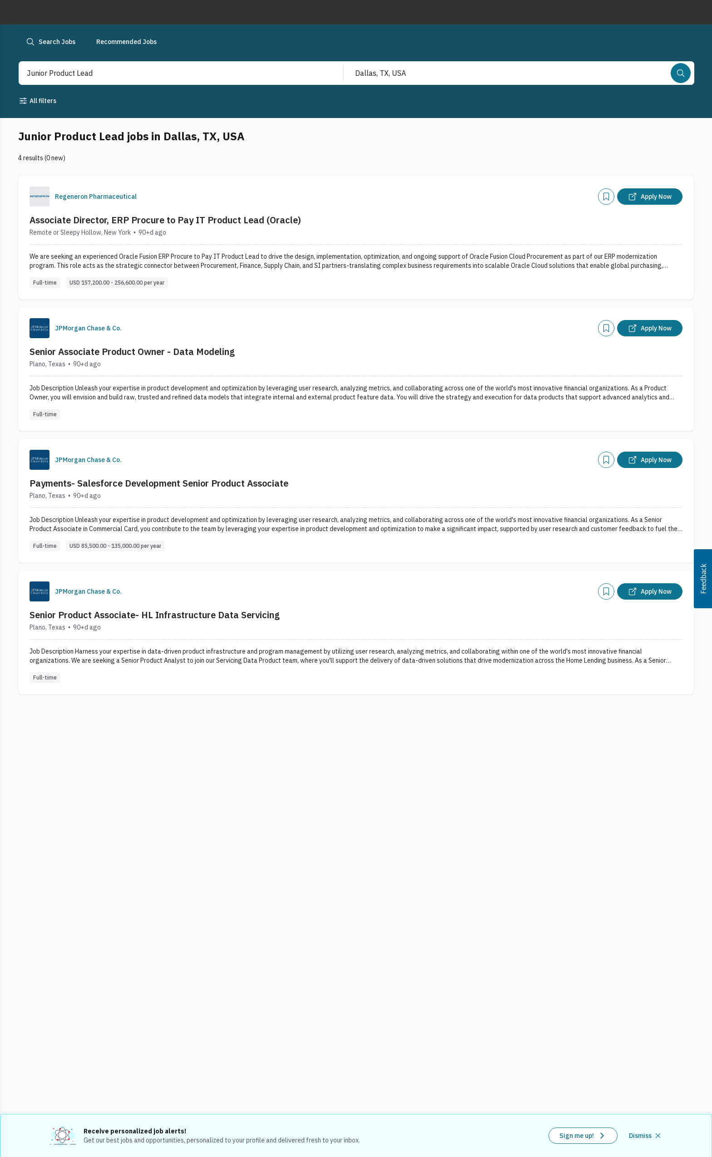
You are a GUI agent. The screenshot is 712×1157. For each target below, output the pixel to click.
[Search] (681, 73)
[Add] (606, 196)
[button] (703, 578)
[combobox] (171, 73)
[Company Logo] (39, 197)
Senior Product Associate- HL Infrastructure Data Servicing (155, 615)
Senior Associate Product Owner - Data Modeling (132, 351)
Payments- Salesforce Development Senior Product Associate (159, 483)
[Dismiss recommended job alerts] (645, 1136)
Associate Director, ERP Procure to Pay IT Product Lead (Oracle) (165, 220)
